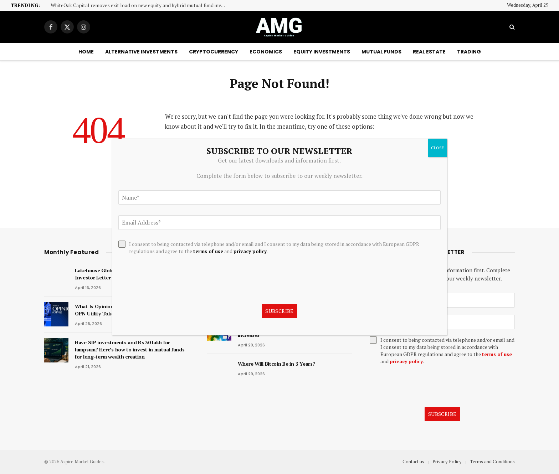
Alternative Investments (141, 51)
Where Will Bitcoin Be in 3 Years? (276, 363)
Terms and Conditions (492, 461)
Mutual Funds (381, 51)
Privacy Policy (447, 461)
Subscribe (442, 414)
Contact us (413, 461)
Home (86, 51)
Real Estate (429, 51)
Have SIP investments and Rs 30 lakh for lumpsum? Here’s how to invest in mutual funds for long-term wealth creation (129, 349)
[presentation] (424, 386)
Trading (469, 51)
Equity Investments (321, 51)
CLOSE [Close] (437, 147)
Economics (266, 51)
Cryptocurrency (213, 51)
